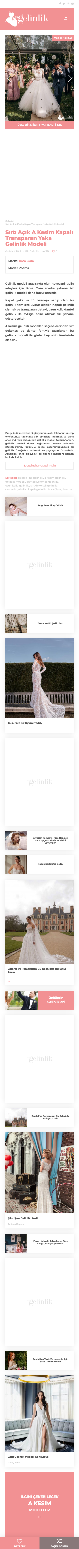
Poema (67, 489)
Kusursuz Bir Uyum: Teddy (25, 723)
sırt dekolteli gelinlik (44, 485)
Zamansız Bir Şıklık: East (50, 623)
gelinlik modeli (15, 481)
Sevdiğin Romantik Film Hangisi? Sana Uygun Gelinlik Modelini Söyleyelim (50, 840)
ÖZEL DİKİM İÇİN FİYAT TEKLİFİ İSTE (39, 124)
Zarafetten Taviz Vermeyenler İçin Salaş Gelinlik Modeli (50, 1360)
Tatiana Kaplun (16, 1224)
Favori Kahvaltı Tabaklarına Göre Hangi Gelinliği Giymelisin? (50, 1242)
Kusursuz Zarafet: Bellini (50, 864)
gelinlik (22, 477)
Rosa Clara (26, 261)
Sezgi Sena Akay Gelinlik (50, 505)
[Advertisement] (39, 83)
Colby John (14, 1462)
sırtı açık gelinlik (15, 489)
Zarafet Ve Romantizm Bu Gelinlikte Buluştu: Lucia (50, 1117)
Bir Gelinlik (32, 251)
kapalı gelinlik (37, 489)
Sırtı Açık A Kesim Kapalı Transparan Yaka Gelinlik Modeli (39, 238)
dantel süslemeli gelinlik (42, 481)
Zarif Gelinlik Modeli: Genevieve (28, 1456)
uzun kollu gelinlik (17, 485)
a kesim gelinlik (54, 477)
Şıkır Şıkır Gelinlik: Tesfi (23, 1218)
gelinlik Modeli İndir (40, 465)
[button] (69, 78)
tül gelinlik (35, 477)
